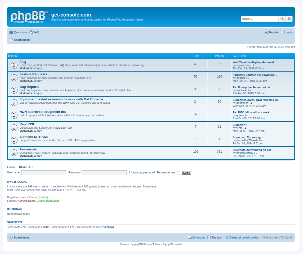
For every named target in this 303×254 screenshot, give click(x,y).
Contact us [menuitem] (199, 237)
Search (282, 19)
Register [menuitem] (274, 32)
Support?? (240, 124)
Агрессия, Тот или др (247, 137)
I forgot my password (142, 172)
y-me (239, 127)
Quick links (20, 32)
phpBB (138, 244)
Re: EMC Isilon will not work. (251, 112)
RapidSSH (28, 124)
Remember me (168, 172)
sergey (38, 68)
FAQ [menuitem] (36, 32)
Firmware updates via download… (255, 74)
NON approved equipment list (43, 112)
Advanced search (289, 19)
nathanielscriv (244, 152)
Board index (22, 39)
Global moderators (48, 200)
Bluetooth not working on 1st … (253, 149)
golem (240, 115)
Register (26, 166)
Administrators (26, 200)
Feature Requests (33, 74)
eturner (240, 77)
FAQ (23, 62)
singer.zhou (243, 65)
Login (11, 166)
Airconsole (28, 149)
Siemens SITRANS (34, 137)
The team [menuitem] (217, 237)
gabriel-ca (242, 102)
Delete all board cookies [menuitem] (244, 237)
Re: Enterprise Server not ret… (253, 87)
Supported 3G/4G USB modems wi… (256, 99)
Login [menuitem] (289, 32)
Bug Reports (29, 87)
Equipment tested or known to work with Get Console (61, 99)
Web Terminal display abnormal (253, 62)
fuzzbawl (241, 90)
